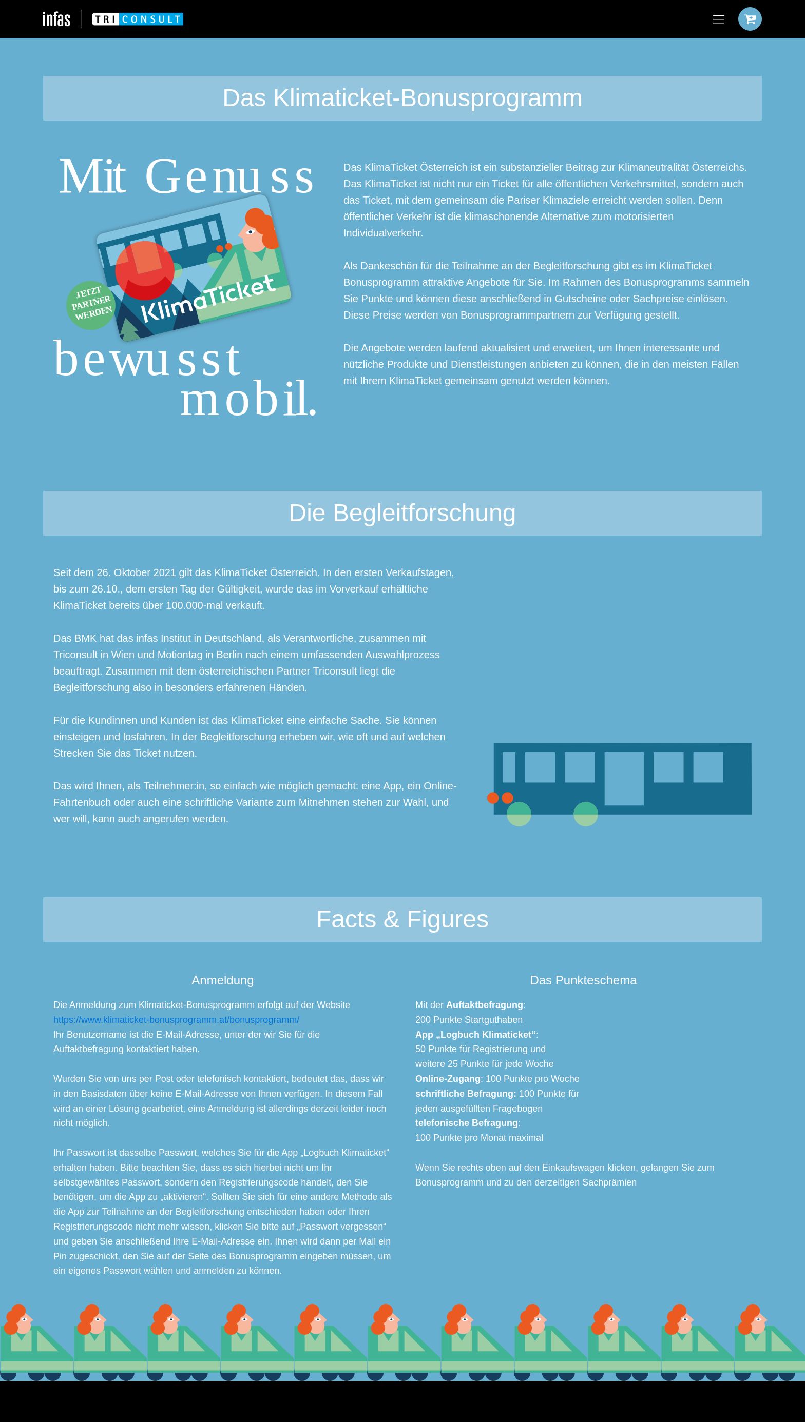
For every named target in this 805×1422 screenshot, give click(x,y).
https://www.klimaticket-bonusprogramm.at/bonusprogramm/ (176, 1020)
